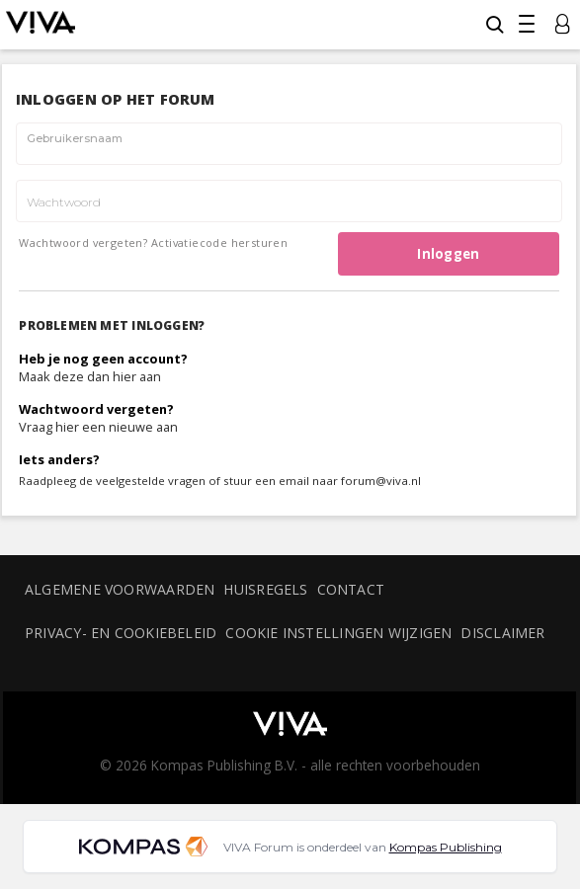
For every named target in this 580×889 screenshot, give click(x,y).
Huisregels (265, 589)
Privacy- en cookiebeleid (120, 632)
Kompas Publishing (445, 847)
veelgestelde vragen (151, 480)
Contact (351, 589)
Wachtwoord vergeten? (83, 242)
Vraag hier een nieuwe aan (98, 427)
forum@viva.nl (381, 480)
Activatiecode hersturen (219, 242)
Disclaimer (502, 632)
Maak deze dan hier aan (90, 376)
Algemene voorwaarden (119, 589)
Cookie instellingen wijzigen (338, 632)
